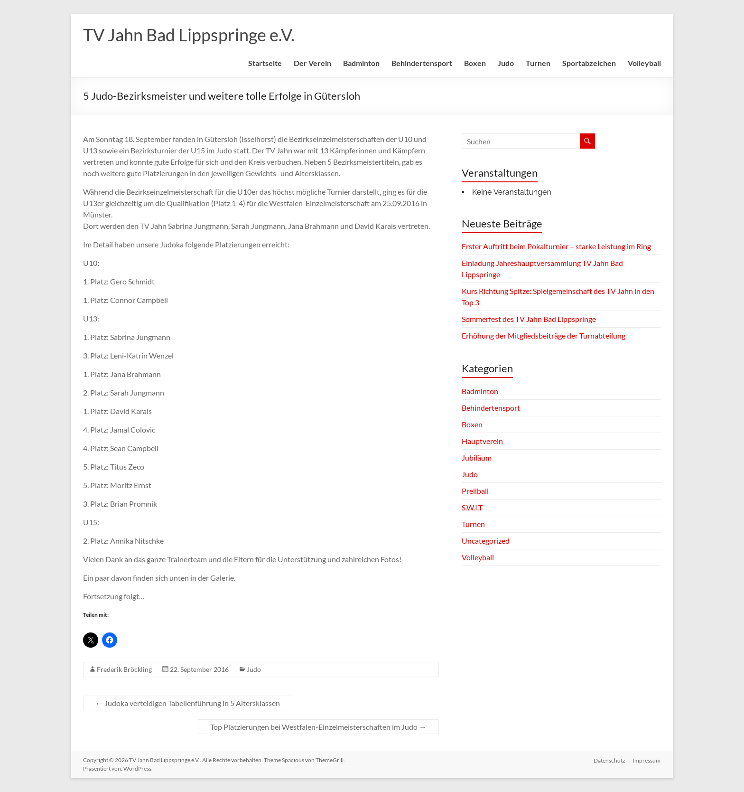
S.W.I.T (472, 507)
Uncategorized (486, 540)
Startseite (265, 62)
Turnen (538, 62)
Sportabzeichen (589, 62)
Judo (506, 62)
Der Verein (312, 62)
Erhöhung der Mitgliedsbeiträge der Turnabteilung (543, 335)
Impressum (647, 760)
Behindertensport (421, 62)
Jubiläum (477, 457)
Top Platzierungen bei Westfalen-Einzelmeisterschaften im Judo (318, 726)
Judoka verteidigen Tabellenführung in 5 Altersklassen (187, 702)
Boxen (475, 62)
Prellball (475, 490)
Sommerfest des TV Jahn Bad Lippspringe (529, 318)
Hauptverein (482, 440)
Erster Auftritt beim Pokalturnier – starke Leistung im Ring (556, 246)
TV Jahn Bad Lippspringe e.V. (189, 34)
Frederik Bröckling (124, 669)
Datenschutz (609, 760)
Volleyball (644, 62)
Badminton (361, 62)
